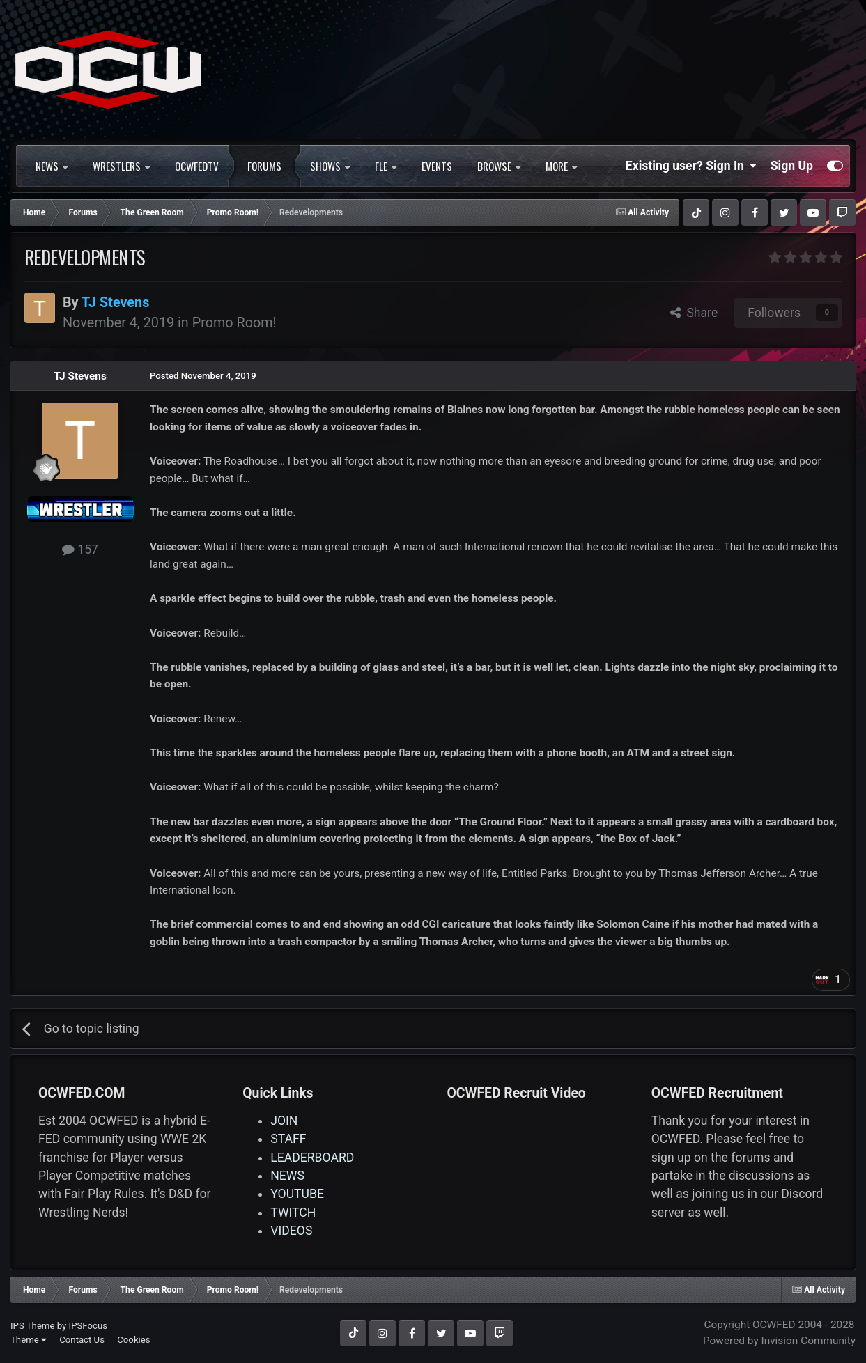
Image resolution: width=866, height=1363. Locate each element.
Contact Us (82, 1339)
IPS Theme (32, 1326)
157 (80, 549)
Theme (28, 1339)
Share (694, 313)
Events (437, 166)
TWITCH (293, 1213)
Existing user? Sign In (691, 166)
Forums (264, 166)
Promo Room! (234, 323)
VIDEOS (291, 1231)
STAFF (288, 1139)
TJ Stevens (80, 376)
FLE (385, 166)
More (561, 166)
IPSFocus (88, 1326)
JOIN (283, 1121)
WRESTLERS (121, 166)
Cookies (133, 1339)
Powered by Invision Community (779, 1340)
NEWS (51, 166)
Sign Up (792, 166)
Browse (499, 166)
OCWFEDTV (196, 166)
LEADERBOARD (312, 1158)
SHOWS (329, 166)
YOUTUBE (297, 1194)
